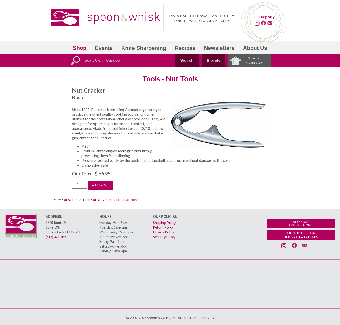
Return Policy (163, 227)
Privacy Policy (163, 232)
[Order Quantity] (79, 185)
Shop (80, 48)
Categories (69, 200)
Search (187, 60)
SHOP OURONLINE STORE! (301, 223)
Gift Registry (264, 16)
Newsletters (219, 48)
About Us (255, 48)
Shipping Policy (164, 223)
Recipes (185, 48)
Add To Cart (100, 185)
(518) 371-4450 (57, 237)
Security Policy (164, 237)
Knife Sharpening (143, 48)
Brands (214, 60)
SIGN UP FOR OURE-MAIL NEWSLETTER (301, 234)
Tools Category (93, 200)
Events (104, 48)
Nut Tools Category (123, 200)
